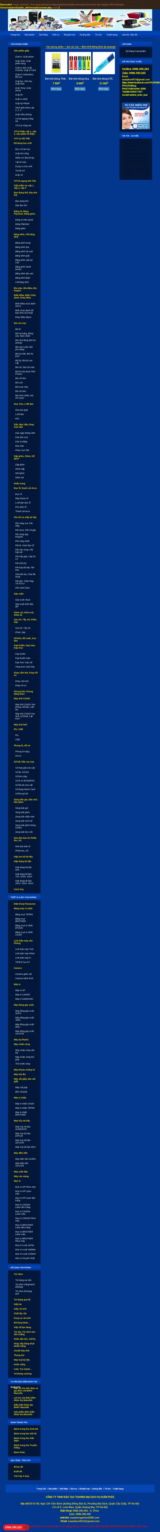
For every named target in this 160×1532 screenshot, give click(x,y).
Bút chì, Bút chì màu (25, 367)
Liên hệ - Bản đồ (129, 34)
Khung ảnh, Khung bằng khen (23, 692)
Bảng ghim (20, 228)
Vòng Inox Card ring (25, 666)
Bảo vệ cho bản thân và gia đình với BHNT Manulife (26, 1390)
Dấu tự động (21, 441)
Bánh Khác (19, 1452)
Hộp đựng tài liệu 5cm (23, 868)
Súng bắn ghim (22, 812)
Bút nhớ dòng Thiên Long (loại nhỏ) (65, 78)
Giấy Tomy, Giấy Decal (23, 89)
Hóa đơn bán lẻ (22, 846)
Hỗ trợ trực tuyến (132, 62)
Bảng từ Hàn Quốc (24, 220)
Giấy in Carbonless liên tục (24, 75)
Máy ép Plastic (21, 1039)
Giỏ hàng (126, 44)
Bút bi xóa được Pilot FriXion (25, 372)
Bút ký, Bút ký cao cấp (24, 361)
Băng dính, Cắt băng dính (24, 235)
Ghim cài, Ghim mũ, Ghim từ (24, 613)
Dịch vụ (55, 34)
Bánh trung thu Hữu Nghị (24, 1439)
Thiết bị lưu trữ (22, 962)
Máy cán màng (21, 1176)
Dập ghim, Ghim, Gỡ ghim (24, 457)
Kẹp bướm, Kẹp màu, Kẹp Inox (25, 646)
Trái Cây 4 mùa (21, 1476)
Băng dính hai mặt (24, 251)
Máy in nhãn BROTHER (21, 1113)
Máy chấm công (22, 1044)
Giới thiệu (43, 34)
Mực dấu (19, 446)
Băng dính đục (22, 247)
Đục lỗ (18, 494)
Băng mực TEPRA (24, 914)
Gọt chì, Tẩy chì (23, 628)
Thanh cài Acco (22, 511)
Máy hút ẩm (20, 1074)
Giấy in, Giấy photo (24, 56)
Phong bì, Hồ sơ (22, 745)
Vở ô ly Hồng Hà (23, 125)
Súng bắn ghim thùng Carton (25, 826)
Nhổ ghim (20, 473)
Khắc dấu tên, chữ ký (25, 1339)
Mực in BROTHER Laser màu (24, 1233)
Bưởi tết (18, 1471)
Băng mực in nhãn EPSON (24, 926)
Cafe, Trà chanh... (23, 1369)
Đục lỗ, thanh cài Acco (25, 488)
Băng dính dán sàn (24, 273)
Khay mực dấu (22, 450)
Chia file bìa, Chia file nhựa (25, 575)
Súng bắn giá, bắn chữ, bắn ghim (26, 800)
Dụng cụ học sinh (23, 166)
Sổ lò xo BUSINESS (25, 780)
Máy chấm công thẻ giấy (24, 1058)
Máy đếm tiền (21, 1153)
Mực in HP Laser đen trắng (25, 1199)
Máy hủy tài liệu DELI (25, 1147)
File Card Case (22, 588)
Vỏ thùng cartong (23, 1373)
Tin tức (98, 34)
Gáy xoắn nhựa (22, 600)
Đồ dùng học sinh (23, 143)
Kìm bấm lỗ (20, 507)
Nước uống (19, 1364)
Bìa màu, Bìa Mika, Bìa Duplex (25, 289)
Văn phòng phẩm (19, 44)
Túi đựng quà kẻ (22, 1299)
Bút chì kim (20, 378)
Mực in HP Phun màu (25, 1187)
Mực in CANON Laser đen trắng (22, 1205)
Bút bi (18, 329)
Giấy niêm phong (23, 114)
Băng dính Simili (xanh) (23, 268)
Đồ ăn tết (18, 1467)
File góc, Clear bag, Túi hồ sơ (24, 582)
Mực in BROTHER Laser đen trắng (24, 1226)
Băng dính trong (23, 243)
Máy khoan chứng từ (24, 1069)
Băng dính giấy (22, 255)
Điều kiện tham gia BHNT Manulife (23, 1406)
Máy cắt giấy (21, 1087)
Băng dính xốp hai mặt (24, 261)
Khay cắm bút (22, 681)
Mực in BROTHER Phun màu (24, 1239)
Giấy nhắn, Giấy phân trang (23, 62)
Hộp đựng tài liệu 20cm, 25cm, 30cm (24, 882)
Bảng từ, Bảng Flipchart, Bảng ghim (24, 212)
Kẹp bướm (20, 654)
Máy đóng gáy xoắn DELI (24, 1025)
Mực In (17, 1181)
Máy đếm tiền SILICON (21, 1164)
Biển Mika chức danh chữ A (25, 304)
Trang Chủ (41, 1489)
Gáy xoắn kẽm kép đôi (24, 605)
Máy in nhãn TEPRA (25, 1108)
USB (17, 739)
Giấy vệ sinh (20, 1309)
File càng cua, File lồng (24, 524)
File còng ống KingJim (21, 535)
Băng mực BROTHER (20, 920)
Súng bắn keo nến (24, 832)
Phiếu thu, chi (21, 850)
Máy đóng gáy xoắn (24, 1005)
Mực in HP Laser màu (23, 1192)
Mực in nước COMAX (25, 1254)
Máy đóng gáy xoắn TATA (24, 1018)
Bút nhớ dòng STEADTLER (107, 78)
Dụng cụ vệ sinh (22, 1318)
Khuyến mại (69, 34)
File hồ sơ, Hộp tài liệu (25, 517)
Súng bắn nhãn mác (25, 816)
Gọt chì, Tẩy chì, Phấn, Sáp (25, 620)
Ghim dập (20, 469)
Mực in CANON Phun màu (25, 1219)
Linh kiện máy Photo (25, 953)
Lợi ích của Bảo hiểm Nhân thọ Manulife (25, 1399)
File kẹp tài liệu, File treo (24, 568)
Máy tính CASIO (22, 698)
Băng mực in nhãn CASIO (24, 933)
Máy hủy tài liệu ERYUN (23, 1134)
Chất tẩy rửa (20, 1313)
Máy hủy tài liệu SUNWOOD (23, 1127)
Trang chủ (15, 34)
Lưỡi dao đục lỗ (23, 502)
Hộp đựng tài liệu (22, 861)
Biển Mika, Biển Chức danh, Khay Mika (25, 296)
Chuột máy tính (21, 1350)
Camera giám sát (23, 974)
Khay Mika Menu (23, 317)
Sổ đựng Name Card (25, 789)
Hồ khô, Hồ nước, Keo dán (25, 639)
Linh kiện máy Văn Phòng (23, 941)
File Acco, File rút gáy (25, 530)
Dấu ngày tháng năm (25, 433)
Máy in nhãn (20, 1097)
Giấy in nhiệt (21, 99)
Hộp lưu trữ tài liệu (23, 856)
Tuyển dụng (112, 34)
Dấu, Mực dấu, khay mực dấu (24, 425)
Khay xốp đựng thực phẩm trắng (24, 1344)
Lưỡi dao (19, 414)
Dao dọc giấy (21, 410)
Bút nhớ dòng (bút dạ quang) (25, 341)
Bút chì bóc (20, 391)
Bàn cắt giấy (21, 1091)
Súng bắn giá (21, 808)
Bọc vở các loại (22, 149)
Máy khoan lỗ (21, 498)
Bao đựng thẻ (21, 201)
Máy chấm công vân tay (25, 1051)
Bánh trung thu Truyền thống (25, 1446)
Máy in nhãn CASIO (24, 1103)
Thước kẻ (20, 170)
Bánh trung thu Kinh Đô (26, 1429)
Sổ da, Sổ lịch (22, 772)
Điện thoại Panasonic (25, 904)
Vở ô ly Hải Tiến (22, 138)
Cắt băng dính (22, 282)
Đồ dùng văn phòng (21, 1268)
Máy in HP (20, 990)
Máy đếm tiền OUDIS (25, 1159)
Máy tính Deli (20, 724)
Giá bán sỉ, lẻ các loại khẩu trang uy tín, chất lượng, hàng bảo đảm (136, 171)
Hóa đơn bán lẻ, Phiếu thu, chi (25, 839)
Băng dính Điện (22, 278)
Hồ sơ (18, 756)
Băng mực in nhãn (23, 908)
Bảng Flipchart (22, 224)
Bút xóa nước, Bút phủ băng (24, 348)
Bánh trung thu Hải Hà (25, 1433)
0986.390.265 (13, 1527)
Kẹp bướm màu (22, 658)
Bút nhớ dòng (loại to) (81, 78)
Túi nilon (18, 1274)
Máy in (17, 984)
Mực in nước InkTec (24, 1245)
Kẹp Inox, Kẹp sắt (23, 662)
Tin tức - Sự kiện (130, 136)
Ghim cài (19, 477)
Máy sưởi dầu (21, 1171)
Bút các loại (20, 323)
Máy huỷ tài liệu (22, 1360)
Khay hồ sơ (20, 685)
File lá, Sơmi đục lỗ (24, 545)
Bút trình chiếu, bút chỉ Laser (24, 396)
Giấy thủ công (22, 153)
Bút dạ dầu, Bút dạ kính (24, 354)
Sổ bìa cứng (21, 776)
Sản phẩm (30, 34)
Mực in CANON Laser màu (22, 1212)
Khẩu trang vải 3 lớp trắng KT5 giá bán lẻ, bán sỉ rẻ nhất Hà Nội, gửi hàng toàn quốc (136, 161)
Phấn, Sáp (20, 632)
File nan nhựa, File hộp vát (24, 550)
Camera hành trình (24, 978)
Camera (18, 968)
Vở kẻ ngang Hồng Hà (24, 119)
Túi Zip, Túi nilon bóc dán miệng (25, 1333)
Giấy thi (19, 95)
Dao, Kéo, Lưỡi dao (24, 404)
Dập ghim (20, 464)
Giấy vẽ (19, 175)
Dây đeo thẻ (21, 205)
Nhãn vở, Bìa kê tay (24, 158)
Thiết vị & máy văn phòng (23, 897)
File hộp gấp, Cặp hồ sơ (25, 557)
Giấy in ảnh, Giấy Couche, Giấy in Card (25, 69)
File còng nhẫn (22, 541)
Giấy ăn (18, 1304)
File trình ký (20, 563)
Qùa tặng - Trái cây (21, 1460)
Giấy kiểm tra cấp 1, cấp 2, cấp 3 (24, 186)
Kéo (17, 418)
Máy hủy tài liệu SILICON (23, 1141)
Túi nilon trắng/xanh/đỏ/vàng (25, 1285)
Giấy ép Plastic (22, 103)
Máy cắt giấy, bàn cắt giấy (24, 1080)
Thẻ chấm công (22, 1063)
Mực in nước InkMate (25, 1249)
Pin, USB (18, 729)
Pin (16, 735)
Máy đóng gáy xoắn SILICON (24, 1032)
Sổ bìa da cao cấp (24, 785)
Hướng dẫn (85, 34)
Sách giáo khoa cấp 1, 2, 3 (24, 108)
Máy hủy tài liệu (22, 1120)
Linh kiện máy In (23, 958)
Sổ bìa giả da (21, 793)
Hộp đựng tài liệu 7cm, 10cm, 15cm (23, 875)
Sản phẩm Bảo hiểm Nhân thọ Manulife (24, 1413)
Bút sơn (19, 382)
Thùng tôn (19, 1355)
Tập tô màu (20, 162)
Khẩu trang (19, 483)
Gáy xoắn (19, 594)
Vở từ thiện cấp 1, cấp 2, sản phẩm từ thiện (25, 132)
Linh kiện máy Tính (24, 949)
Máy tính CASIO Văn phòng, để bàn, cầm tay (25, 707)
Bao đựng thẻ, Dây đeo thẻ (25, 193)
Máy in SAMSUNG (24, 999)
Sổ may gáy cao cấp (25, 768)
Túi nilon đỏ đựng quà (23, 1292)
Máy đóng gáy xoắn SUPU (24, 1012)
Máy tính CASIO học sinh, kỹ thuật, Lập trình (25, 716)
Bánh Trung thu (19, 1422)
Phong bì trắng (22, 751)
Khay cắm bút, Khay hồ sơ (26, 673)
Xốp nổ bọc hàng (22, 1327)
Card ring (18, 889)
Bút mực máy (21, 387)
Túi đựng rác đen (23, 1280)
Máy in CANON (22, 994)
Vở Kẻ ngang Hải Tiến (25, 181)
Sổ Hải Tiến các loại (24, 762)
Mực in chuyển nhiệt (25, 1258)
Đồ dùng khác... (22, 1322)
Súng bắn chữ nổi (23, 821)
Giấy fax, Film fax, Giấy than (24, 82)
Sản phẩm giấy (21, 50)
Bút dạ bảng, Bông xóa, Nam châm (24, 334)
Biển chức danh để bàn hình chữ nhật (24, 311)
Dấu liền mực (21, 437)
